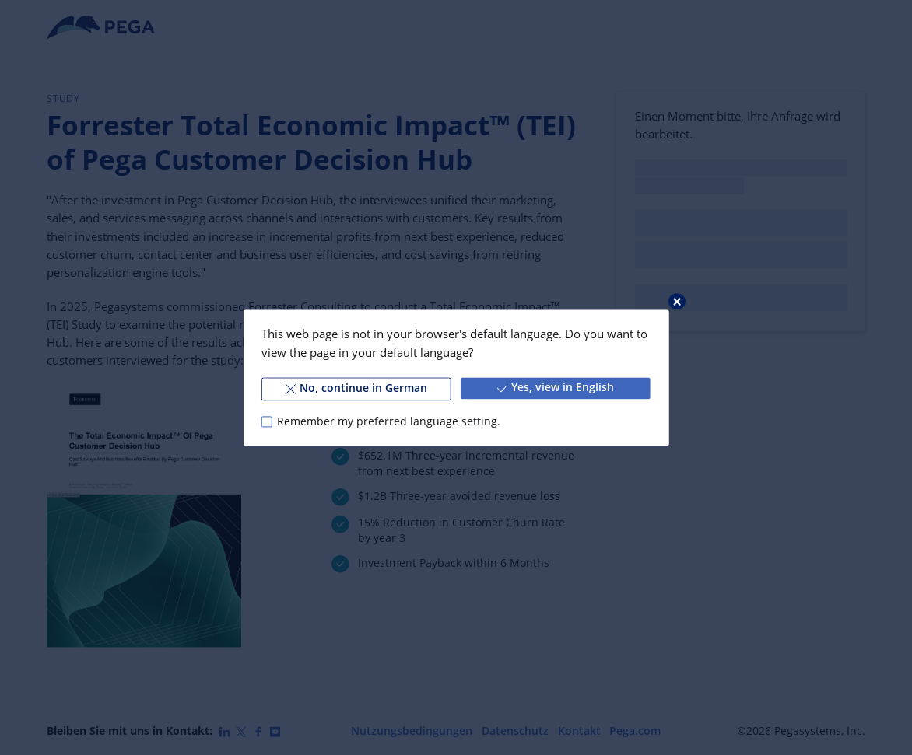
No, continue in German (357, 388)
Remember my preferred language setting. (388, 421)
